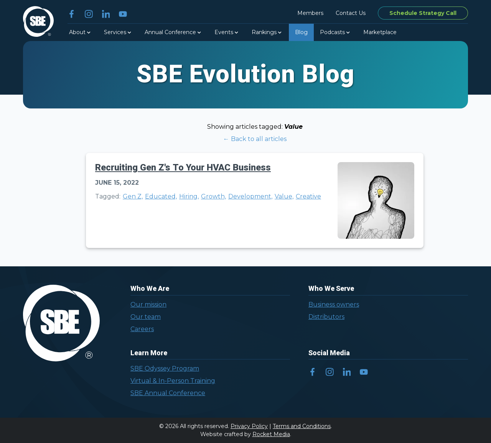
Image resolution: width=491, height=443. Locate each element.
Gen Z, (133, 196)
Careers (142, 329)
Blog (301, 32)
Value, (284, 196)
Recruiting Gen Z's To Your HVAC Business (183, 167)
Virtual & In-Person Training (172, 380)
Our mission (148, 304)
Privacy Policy (249, 426)
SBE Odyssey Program (164, 368)
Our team (145, 316)
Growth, (213, 196)
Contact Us (351, 13)
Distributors (326, 316)
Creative (308, 196)
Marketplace (380, 32)
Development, (250, 196)
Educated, (161, 196)
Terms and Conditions (302, 426)
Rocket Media (271, 434)
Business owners (333, 304)
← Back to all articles (255, 139)
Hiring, (189, 196)
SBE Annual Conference (167, 393)
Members (310, 13)
